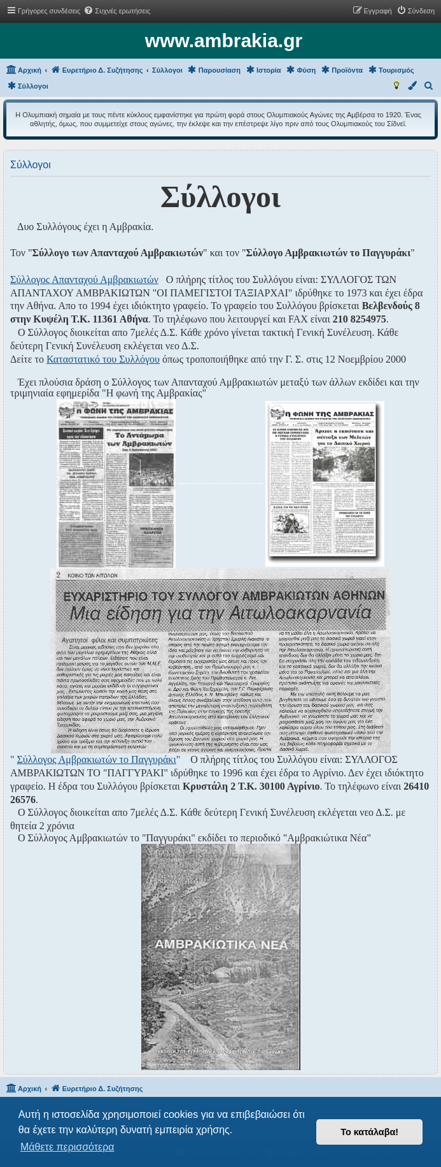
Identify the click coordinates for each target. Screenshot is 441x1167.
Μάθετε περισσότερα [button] (67, 1147)
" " (95, 759)
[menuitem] (116, 10)
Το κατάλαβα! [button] (369, 1132)
